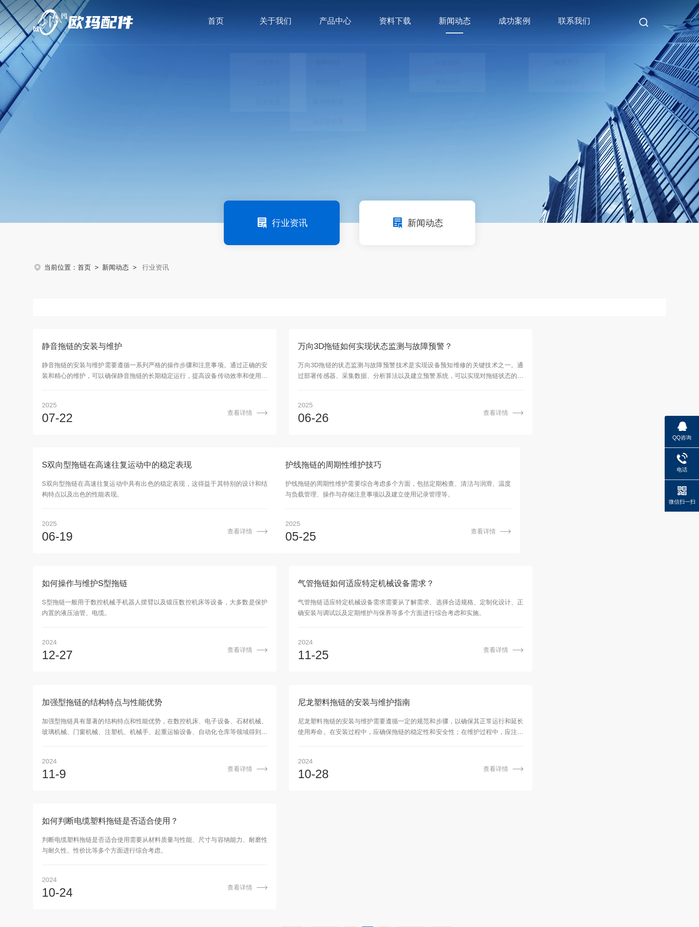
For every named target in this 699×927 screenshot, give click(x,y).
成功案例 (513, 22)
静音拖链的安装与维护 (82, 347)
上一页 (324, 701)
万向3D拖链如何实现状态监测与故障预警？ (334, 347)
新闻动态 (453, 27)
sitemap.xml (151, 898)
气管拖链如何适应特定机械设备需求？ (541, 467)
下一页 (410, 701)
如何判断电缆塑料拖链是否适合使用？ (541, 587)
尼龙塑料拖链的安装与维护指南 (313, 587)
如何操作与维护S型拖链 (300, 467)
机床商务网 (79, 898)
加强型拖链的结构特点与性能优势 (102, 587)
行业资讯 (282, 223)
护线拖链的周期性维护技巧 (90, 467)
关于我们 (275, 22)
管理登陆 (115, 898)
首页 (215, 22)
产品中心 (334, 22)
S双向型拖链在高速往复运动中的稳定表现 (547, 347)
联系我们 (573, 22)
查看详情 (198, 414)
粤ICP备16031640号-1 (293, 884)
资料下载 (394, 22)
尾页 (441, 701)
